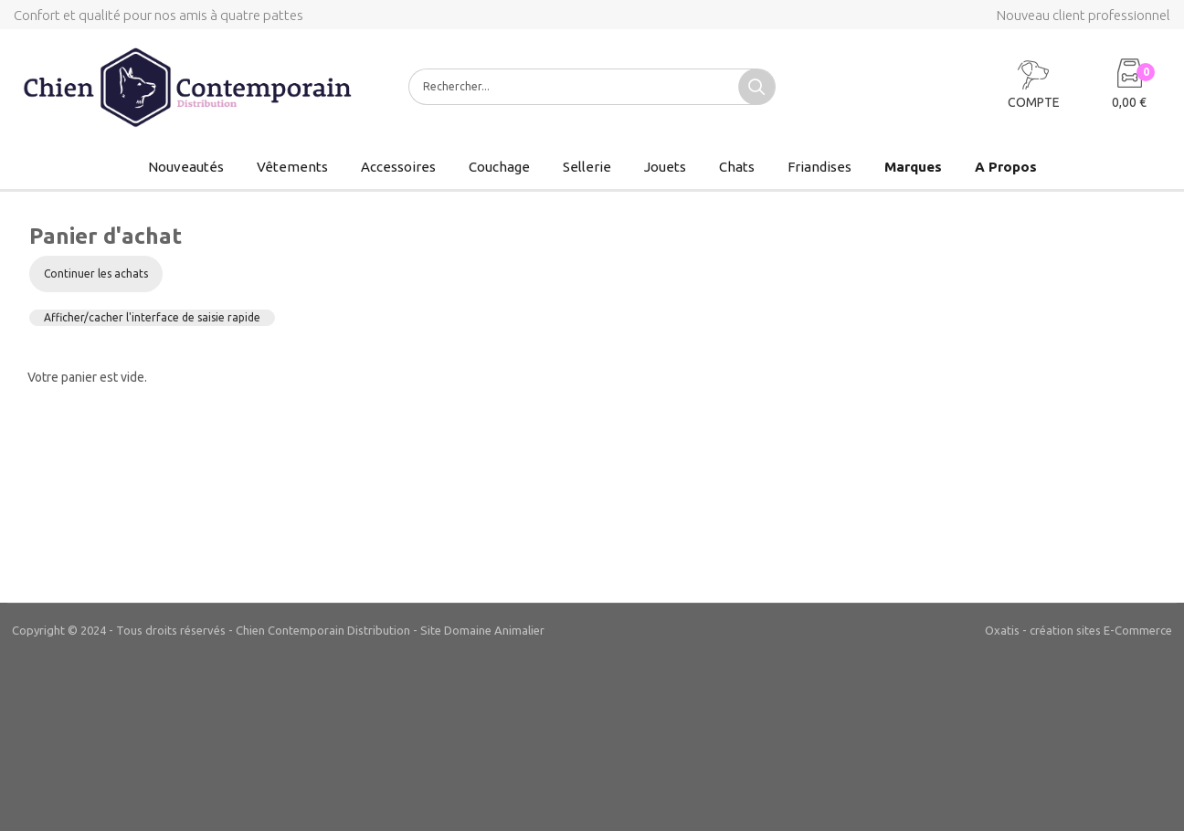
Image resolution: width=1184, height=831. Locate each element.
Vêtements (292, 166)
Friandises (819, 166)
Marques (913, 166)
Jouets (665, 166)
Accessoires (398, 166)
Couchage (499, 166)
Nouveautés (186, 166)
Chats (737, 166)
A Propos (1006, 166)
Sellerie (587, 166)
